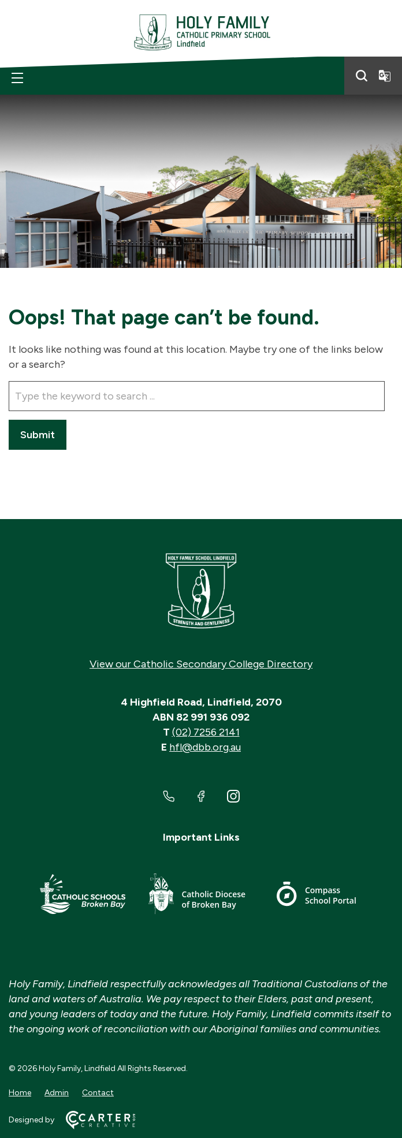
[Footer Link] (82, 895)
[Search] (361, 76)
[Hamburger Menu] (17, 78)
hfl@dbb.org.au (205, 747)
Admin (56, 1093)
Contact (98, 1093)
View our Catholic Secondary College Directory (201, 664)
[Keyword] (197, 396)
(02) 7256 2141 (206, 732)
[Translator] (384, 76)
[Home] (201, 591)
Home (20, 1093)
